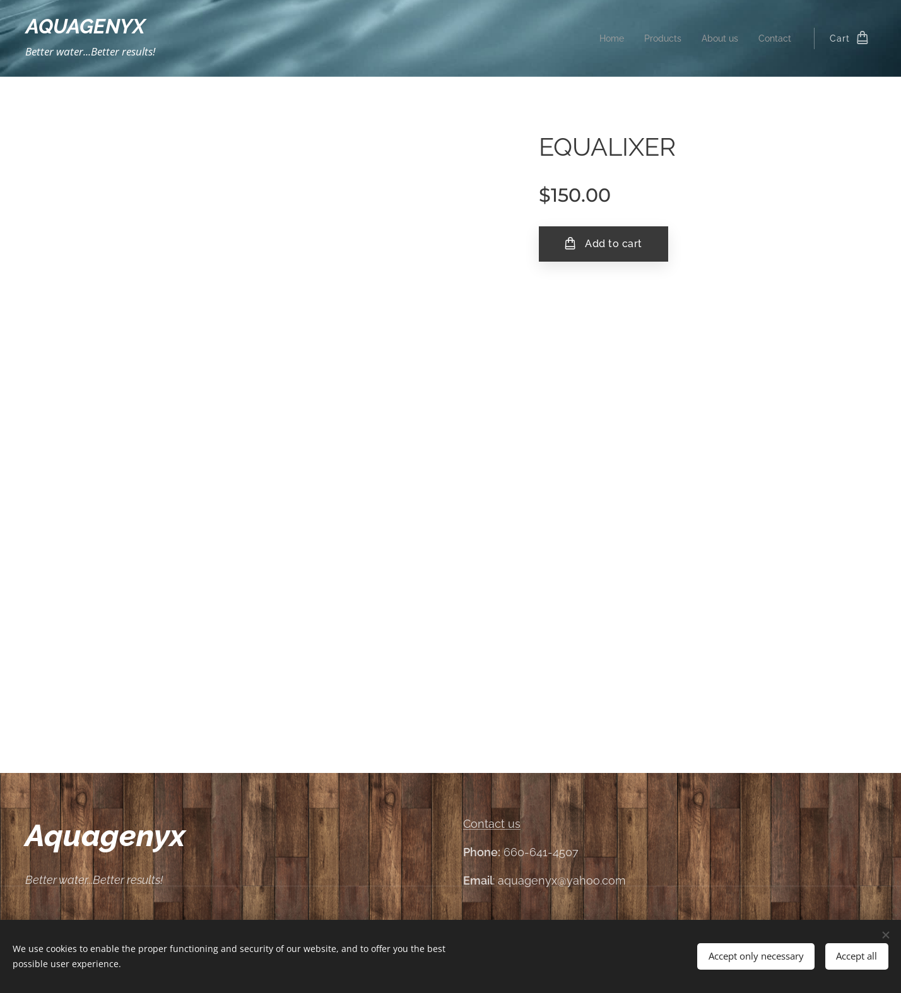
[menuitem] (605, 38)
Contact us (492, 823)
